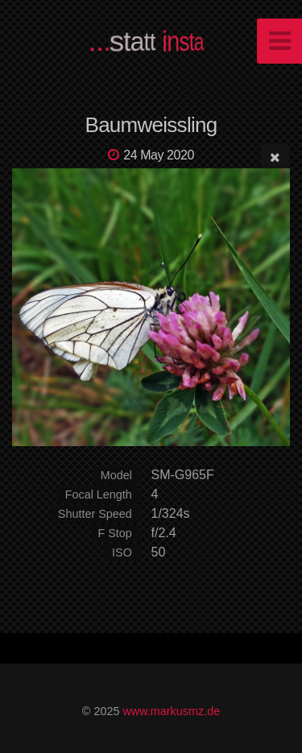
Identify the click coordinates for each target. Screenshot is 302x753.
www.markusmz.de (171, 711)
